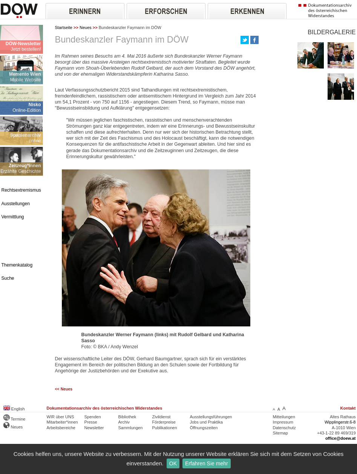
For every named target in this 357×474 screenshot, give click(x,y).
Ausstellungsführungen (211, 417)
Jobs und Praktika (206, 422)
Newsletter (94, 427)
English (14, 409)
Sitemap (280, 433)
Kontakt (348, 408)
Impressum (283, 422)
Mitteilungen (284, 417)
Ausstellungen (16, 203)
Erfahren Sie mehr (206, 463)
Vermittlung (13, 216)
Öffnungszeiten (204, 427)
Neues (86, 27)
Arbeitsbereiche (61, 427)
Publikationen (164, 427)
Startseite (63, 27)
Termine (14, 419)
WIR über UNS (60, 417)
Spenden (92, 417)
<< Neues (64, 389)
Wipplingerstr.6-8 (340, 422)
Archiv (124, 422)
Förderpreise (164, 422)
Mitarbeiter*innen (62, 422)
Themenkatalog (17, 265)
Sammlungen (130, 427)
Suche (8, 278)
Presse (90, 422)
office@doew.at (340, 438)
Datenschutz (284, 427)
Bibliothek (127, 417)
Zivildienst (161, 417)
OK (173, 463)
